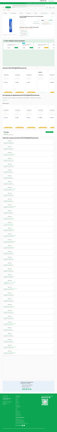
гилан (26, 7)
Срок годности (38, 97)
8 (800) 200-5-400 (43, 0)
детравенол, (17, 7)
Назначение (14, 97)
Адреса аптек (40, 3)
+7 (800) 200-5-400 (6, 398)
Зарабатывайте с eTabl (31, 3)
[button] (28, 143)
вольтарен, (20, 7)
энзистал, (23, 7)
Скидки (8, 9)
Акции (5, 9)
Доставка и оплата (51, 3)
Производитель (5, 97)
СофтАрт (12, 428)
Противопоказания (19, 97)
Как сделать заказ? (45, 3)
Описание (9, 97)
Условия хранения (33, 97)
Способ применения (26, 97)
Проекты (36, 3)
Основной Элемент (36, 21)
